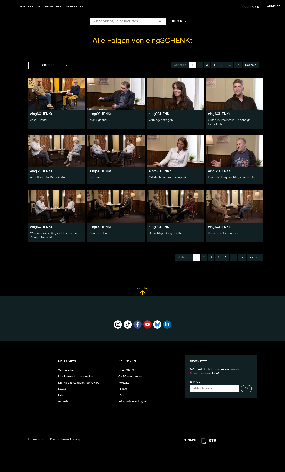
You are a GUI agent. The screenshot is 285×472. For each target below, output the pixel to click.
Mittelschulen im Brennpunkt (168, 177)
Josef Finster (38, 120)
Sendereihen (66, 369)
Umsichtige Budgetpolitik (165, 232)
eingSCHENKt (41, 114)
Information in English (133, 400)
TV (40, 6)
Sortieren (54, 65)
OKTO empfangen (130, 376)
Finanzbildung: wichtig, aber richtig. (232, 177)
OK (246, 388)
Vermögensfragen (161, 120)
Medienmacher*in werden (75, 376)
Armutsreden (98, 232)
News (62, 388)
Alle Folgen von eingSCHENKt (142, 41)
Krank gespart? (100, 120)
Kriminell (95, 177)
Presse (123, 388)
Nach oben (142, 291)
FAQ (121, 394)
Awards (63, 400)
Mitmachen (54, 6)
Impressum (35, 439)
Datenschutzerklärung (65, 439)
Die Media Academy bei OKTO (79, 382)
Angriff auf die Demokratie (48, 177)
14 (238, 65)
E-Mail (195, 381)
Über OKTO (126, 369)
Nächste (250, 65)
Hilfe (61, 394)
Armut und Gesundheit (223, 232)
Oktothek (27, 6)
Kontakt (123, 382)
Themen (179, 21)
